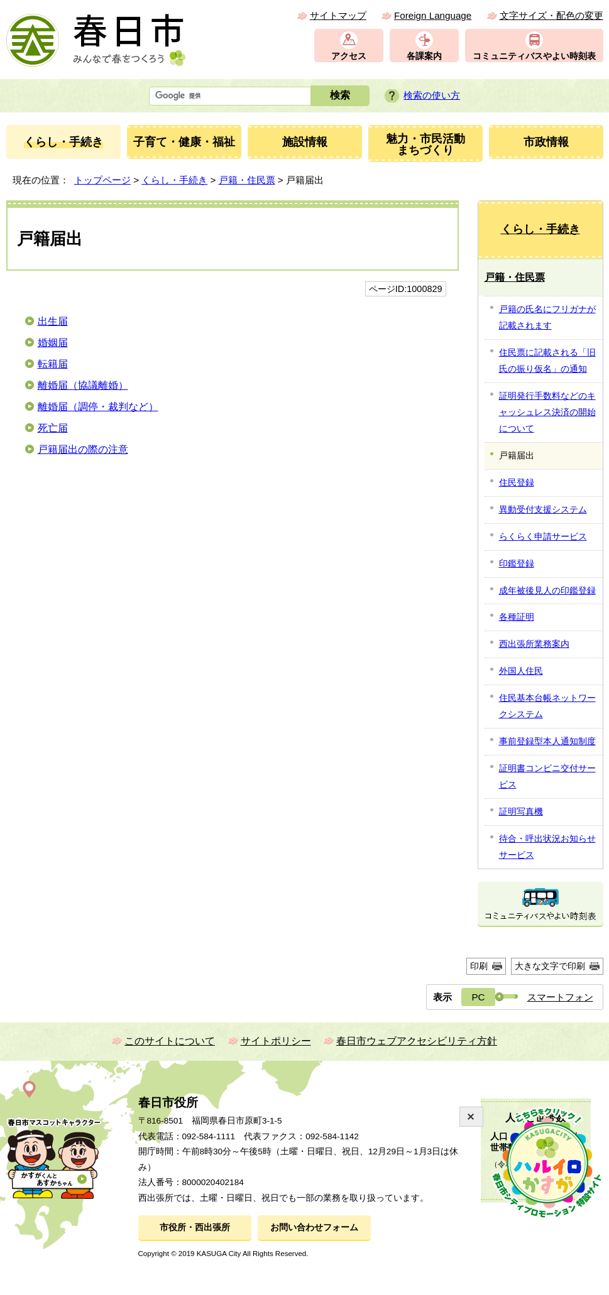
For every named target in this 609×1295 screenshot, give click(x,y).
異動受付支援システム (543, 509)
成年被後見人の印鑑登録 (547, 590)
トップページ (102, 180)
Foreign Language (432, 15)
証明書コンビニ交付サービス (547, 776)
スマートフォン (560, 997)
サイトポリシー (276, 1041)
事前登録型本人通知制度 (547, 741)
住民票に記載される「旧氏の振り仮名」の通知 (547, 360)
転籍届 (53, 364)
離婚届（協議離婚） (83, 385)
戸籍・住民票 (247, 180)
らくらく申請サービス (543, 536)
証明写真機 (521, 811)
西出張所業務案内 (534, 644)
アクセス (348, 56)
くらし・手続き (174, 180)
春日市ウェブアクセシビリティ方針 (416, 1041)
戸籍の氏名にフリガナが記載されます (547, 317)
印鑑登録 (516, 563)
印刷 (479, 966)
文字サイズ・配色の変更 (551, 15)
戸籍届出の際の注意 (83, 449)
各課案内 (424, 56)
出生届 (53, 321)
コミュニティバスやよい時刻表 (534, 56)
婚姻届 (53, 342)
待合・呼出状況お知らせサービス (547, 846)
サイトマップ (338, 15)
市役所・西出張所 (195, 1227)
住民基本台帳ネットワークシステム (547, 706)
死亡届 (53, 428)
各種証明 (516, 617)
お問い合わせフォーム (314, 1227)
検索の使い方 (431, 95)
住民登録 (516, 482)
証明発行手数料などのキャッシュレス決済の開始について (547, 412)
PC (478, 997)
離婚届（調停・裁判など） (98, 406)
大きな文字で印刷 (550, 966)
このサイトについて (169, 1041)
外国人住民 (521, 671)
